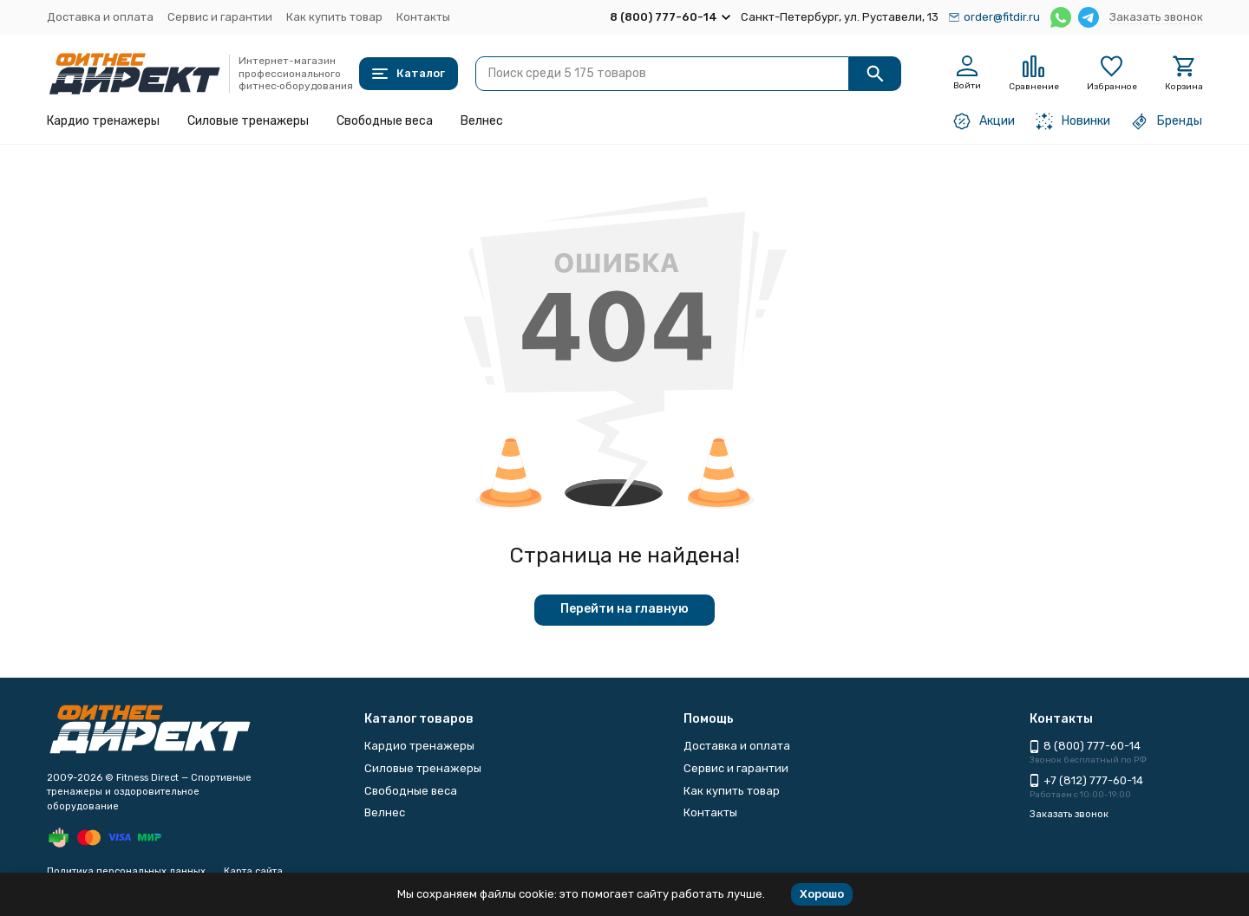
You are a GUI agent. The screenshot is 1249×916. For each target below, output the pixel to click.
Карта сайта (253, 871)
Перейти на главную (624, 608)
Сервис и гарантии (219, 16)
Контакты (423, 16)
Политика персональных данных (126, 871)
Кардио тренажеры (103, 121)
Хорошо (822, 893)
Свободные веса (385, 121)
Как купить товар (334, 16)
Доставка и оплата (100, 16)
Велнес (482, 121)
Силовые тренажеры (248, 121)
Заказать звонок (1156, 16)
